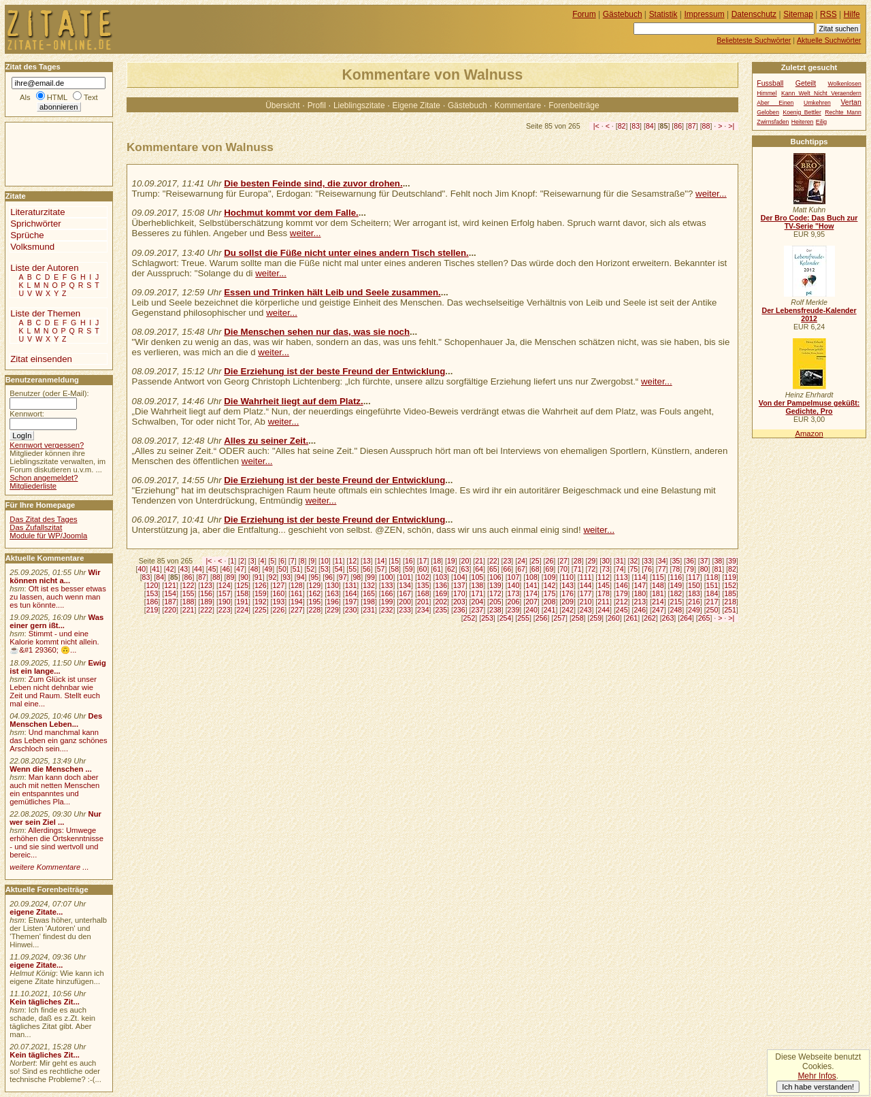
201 (423, 601)
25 (535, 561)
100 (387, 577)
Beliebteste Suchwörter (754, 40)
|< (596, 126)
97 (343, 577)
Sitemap (798, 14)
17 (423, 561)
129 (315, 585)
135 (423, 585)
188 (188, 601)
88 (706, 126)
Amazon (809, 433)
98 (356, 577)
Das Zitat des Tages (43, 519)
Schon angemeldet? (44, 478)
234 (423, 610)
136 (441, 585)
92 (273, 577)
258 (578, 618)
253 (487, 618)
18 (437, 561)
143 (567, 585)
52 (310, 569)
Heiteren (802, 121)
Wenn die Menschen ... (51, 769)
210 (586, 601)
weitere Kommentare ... (49, 867)
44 (198, 569)
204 (477, 601)
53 (325, 569)
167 (405, 593)
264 (686, 618)
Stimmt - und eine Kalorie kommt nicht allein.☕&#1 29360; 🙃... (54, 641)
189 (206, 601)
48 (254, 569)
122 (188, 585)
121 (170, 585)
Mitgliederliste (33, 486)
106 (495, 577)
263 (668, 618)
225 (260, 610)
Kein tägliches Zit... (45, 1002)
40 (141, 569)
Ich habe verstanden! (818, 1087)
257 (559, 618)
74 (620, 569)
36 (690, 561)
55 (352, 569)
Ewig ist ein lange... (58, 667)
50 (282, 569)
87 (692, 126)
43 (184, 569)
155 (188, 593)
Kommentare (518, 105)
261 (632, 618)
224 (242, 610)
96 (329, 577)
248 (676, 610)
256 (542, 618)
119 (730, 577)
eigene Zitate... (36, 912)
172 (495, 593)
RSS (828, 14)
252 (469, 618)
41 (156, 569)
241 (550, 610)
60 (423, 569)
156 (206, 593)
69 (550, 569)
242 (567, 610)
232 (387, 610)
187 (170, 601)
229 (333, 610)
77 (662, 569)
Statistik (663, 14)
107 (514, 577)
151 (712, 585)
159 (260, 593)
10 (325, 561)
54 (339, 569)
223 (224, 610)
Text (91, 97)
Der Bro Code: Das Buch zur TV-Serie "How (809, 222)
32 (633, 561)
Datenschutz (754, 14)
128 (297, 585)
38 (718, 561)
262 (650, 618)
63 (465, 569)
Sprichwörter (35, 223)
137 (459, 585)
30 (606, 561)
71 (578, 569)
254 (505, 618)
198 (369, 601)
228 (315, 610)
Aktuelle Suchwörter (829, 40)
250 (712, 610)
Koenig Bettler (802, 112)
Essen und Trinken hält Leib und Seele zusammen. (332, 292)
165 (369, 593)
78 (676, 569)
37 (704, 561)
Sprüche (27, 235)
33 (648, 561)
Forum (584, 14)
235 (441, 610)
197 (351, 601)
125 (242, 585)
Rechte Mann (843, 112)
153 (152, 593)
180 (640, 593)
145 (603, 585)
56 (367, 569)
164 (351, 593)
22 (493, 561)
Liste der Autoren (44, 268)
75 (633, 569)
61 (437, 569)
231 (369, 610)
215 (676, 601)
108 (531, 577)
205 (495, 601)
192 (260, 601)
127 (278, 585)
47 (240, 569)
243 (586, 610)
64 (479, 569)
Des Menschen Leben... (56, 720)
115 (658, 577)
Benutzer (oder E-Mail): (49, 393)
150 (694, 585)
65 (493, 569)
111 (586, 577)
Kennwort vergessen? (47, 445)
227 (297, 610)
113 (622, 577)
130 (333, 585)
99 (371, 577)
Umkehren (817, 102)
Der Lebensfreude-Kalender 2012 (808, 314)
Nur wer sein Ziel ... (55, 818)
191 (242, 601)
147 (640, 585)
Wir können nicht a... (55, 576)
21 (479, 561)
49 (268, 569)
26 (550, 561)
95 (314, 577)
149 (676, 585)
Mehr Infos (817, 1076)
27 (563, 561)
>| (731, 126)
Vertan (850, 102)
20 (465, 561)
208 (550, 601)
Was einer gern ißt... (56, 621)
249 (694, 610)
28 (578, 561)
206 (514, 601)
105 (477, 577)
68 (535, 569)
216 (694, 601)
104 (459, 577)
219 (152, 610)
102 (423, 577)
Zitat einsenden (41, 359)
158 (242, 593)
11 (339, 561)
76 (648, 569)
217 (712, 601)
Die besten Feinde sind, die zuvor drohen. (313, 183)
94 (301, 577)
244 (603, 610)
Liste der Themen (45, 313)
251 (730, 610)
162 (315, 593)
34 (662, 561)
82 (622, 126)
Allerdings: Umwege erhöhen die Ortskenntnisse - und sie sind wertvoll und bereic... (56, 842)
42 (170, 569)
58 (395, 569)
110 (567, 577)
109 (550, 577)
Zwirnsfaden (773, 121)
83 (635, 126)
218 (730, 601)
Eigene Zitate (416, 105)
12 (352, 561)
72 (591, 569)
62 (451, 569)
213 (640, 601)
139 (495, 585)
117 (694, 577)
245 (622, 610)
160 (278, 593)
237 (477, 610)
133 (387, 585)
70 (563, 569)
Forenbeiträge (573, 105)
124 (224, 585)
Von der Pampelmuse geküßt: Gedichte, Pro (809, 407)
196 (333, 601)
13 (367, 561)
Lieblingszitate (359, 105)
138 (477, 585)
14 (381, 561)
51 (297, 569)
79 (690, 569)
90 (244, 577)
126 (260, 585)
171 (477, 593)
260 (614, 618)
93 (286, 577)
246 (640, 610)
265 (704, 618)
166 (387, 593)
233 (405, 610)
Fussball (770, 83)
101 (405, 577)
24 (521, 561)
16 (409, 561)
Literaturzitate (37, 212)
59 (409, 569)
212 (622, 601)
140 (514, 585)
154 (170, 593)
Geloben (768, 112)
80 (704, 569)
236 (459, 610)
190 (224, 601)
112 (603, 577)
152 (730, 585)
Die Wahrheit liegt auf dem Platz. (293, 401)
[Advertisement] (46, 153)
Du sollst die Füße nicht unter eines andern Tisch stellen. (346, 253)
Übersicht (282, 105)
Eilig (821, 121)
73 (606, 569)
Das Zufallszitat (36, 527)
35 (676, 561)
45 (212, 569)
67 (521, 569)
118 (712, 577)
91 (258, 577)
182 (676, 593)
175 (550, 593)
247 (658, 610)
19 (451, 561)
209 (567, 601)
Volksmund (32, 247)
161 (297, 593)
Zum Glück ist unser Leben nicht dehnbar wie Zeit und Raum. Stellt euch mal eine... (55, 691)
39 (732, 561)
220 (170, 610)
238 (495, 610)
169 (441, 593)
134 (405, 585)
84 (650, 126)
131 (351, 585)
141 (531, 585)
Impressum (705, 14)
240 (531, 610)
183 (694, 593)
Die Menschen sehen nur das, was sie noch (317, 332)
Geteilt (805, 83)
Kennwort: (27, 414)
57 (381, 569)
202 (441, 601)
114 (640, 577)
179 (622, 593)
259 (595, 618)
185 (730, 593)
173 (514, 593)
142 (550, 585)
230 (351, 610)
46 (226, 569)
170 (459, 593)
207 (531, 601)
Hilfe (852, 14)
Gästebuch (467, 105)
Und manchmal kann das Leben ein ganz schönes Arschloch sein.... (58, 740)
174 (531, 593)
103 (441, 577)
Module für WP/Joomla (48, 535)
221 (188, 610)
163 (333, 593)
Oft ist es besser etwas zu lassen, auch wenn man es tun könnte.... (58, 597)
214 (658, 601)
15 (395, 561)
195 (315, 601)
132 (369, 585)
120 (152, 585)
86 (678, 126)
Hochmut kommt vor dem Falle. (291, 213)
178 (603, 593)
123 (206, 585)
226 (278, 610)
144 (586, 585)
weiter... (711, 194)
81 (718, 569)
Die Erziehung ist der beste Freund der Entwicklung (334, 371)
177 (586, 593)
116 (676, 577)
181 (658, 593)
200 (405, 601)
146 (622, 585)
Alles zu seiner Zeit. (266, 441)
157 (224, 593)
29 (591, 561)
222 (206, 610)
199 (387, 601)
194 (297, 601)
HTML (57, 97)
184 (712, 593)
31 (620, 561)
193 (278, 601)
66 (508, 569)
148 (658, 585)
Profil (317, 105)
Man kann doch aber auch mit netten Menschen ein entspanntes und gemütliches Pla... (54, 789)
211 (603, 601)
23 (508, 561)
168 (423, 593)
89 (231, 577)
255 (523, 618)
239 (514, 610)
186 (152, 601)
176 (567, 593)
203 (459, 601)
